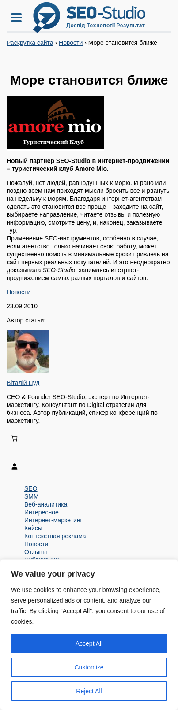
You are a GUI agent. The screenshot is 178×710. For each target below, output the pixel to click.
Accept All (89, 643)
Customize (88, 667)
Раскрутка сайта (30, 42)
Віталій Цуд (23, 382)
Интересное (41, 512)
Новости (71, 42)
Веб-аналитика (45, 504)
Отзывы (35, 551)
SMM (31, 496)
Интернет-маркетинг (53, 520)
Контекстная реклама (55, 536)
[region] (89, 634)
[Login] (89, 466)
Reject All (89, 691)
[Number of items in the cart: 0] (14, 438)
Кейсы (33, 528)
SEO (31, 488)
